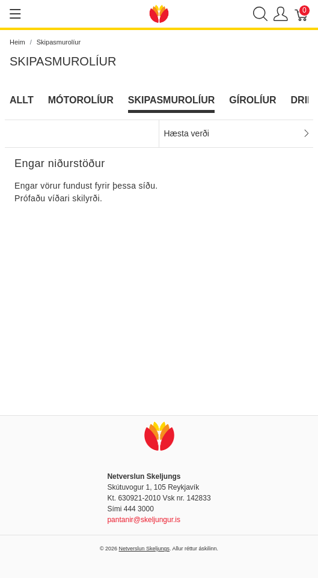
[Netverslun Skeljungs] (159, 13)
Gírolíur (252, 100)
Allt (22, 100)
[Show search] (260, 14)
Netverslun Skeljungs (144, 549)
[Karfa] (302, 14)
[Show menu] (15, 14)
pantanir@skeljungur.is (143, 520)
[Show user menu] (280, 14)
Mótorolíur (81, 100)
